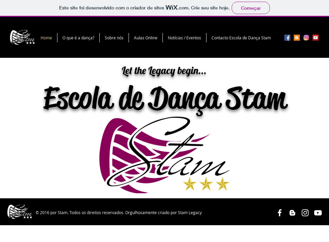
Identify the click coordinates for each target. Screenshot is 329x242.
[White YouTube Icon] (318, 212)
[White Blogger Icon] (292, 212)
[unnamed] (306, 38)
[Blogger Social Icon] (297, 38)
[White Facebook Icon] (279, 212)
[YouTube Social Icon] (316, 38)
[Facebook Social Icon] (287, 38)
